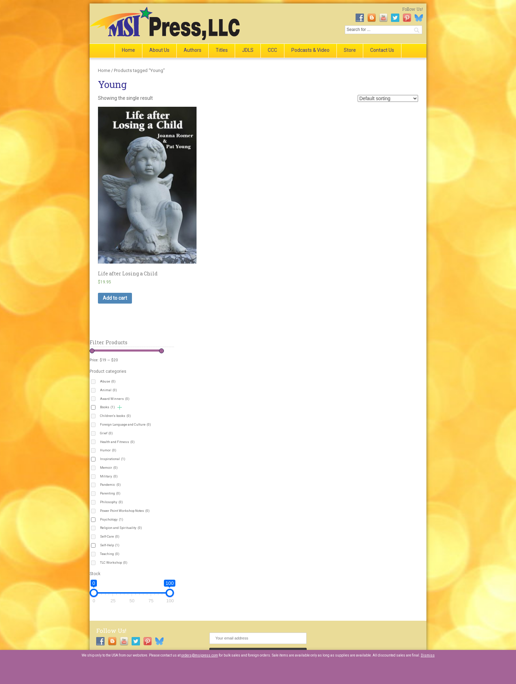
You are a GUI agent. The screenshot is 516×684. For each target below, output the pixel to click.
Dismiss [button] (428, 655)
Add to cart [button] (115, 298)
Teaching (109, 554)
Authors (192, 50)
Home (128, 50)
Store (350, 50)
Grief (106, 433)
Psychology (111, 519)
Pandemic (110, 484)
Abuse (108, 381)
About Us (159, 50)
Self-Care (109, 536)
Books (107, 407)
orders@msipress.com (199, 655)
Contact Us (382, 50)
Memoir (109, 467)
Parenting (110, 493)
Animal (108, 390)
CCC (272, 50)
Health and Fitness (117, 442)
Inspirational (112, 459)
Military (109, 476)
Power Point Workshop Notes (125, 511)
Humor (108, 450)
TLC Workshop (113, 562)
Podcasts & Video (310, 50)
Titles (222, 50)
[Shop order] (388, 98)
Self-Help (109, 545)
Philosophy (111, 502)
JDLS (247, 50)
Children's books (115, 416)
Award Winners (115, 399)
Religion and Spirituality (121, 528)
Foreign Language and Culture (125, 424)
